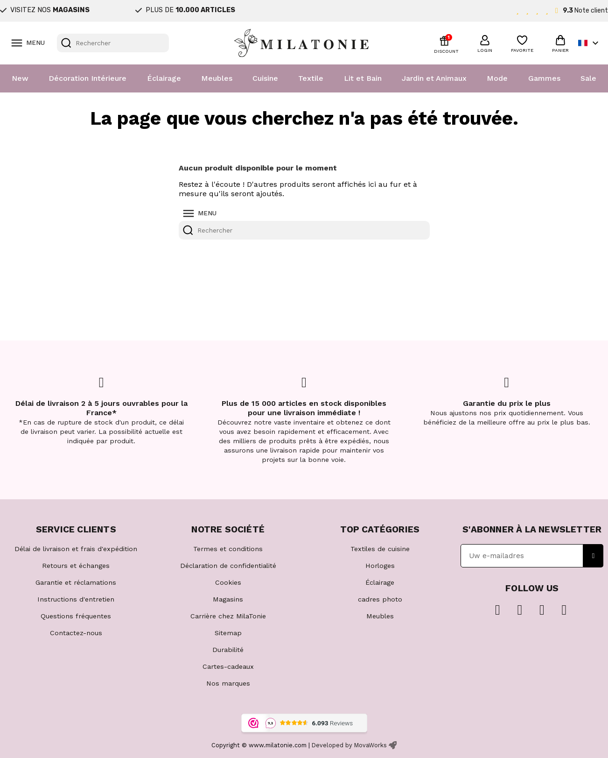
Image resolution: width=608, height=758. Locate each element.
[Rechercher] (113, 43)
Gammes (544, 78)
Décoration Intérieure (87, 78)
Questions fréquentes (76, 616)
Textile (310, 78)
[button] (484, 42)
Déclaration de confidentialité (228, 565)
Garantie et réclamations (75, 582)
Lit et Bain (363, 78)
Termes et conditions (228, 549)
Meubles (216, 78)
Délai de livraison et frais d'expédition (75, 549)
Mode (497, 78)
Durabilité (228, 649)
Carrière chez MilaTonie (228, 616)
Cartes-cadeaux (228, 666)
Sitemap (228, 633)
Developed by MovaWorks (349, 745)
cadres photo (380, 599)
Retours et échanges (76, 565)
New (20, 78)
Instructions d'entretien (75, 599)
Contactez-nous (76, 633)
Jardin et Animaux (434, 78)
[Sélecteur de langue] (589, 43)
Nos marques (228, 683)
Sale (588, 78)
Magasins (228, 599)
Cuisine (265, 78)
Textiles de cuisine (380, 549)
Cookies (228, 582)
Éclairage (164, 78)
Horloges (380, 565)
